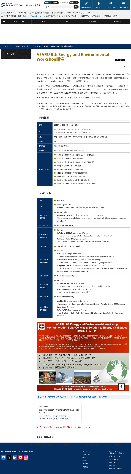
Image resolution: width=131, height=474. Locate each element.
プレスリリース (92, 445)
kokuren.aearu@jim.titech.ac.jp (56, 416)
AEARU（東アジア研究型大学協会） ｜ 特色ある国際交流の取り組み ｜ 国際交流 (73, 397)
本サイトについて (15, 445)
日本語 (47, 2)
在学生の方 (112, 466)
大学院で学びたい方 (114, 456)
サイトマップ (66, 445)
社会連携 (85, 464)
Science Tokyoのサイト (33, 16)
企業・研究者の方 (114, 459)
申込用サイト (59, 150)
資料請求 (118, 445)
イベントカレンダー (23, 46)
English (54, 2)
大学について (87, 454)
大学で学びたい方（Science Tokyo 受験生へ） (117, 452)
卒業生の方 (112, 462)
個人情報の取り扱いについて (41, 445)
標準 (71, 2)
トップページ (6, 46)
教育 (84, 457)
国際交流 (85, 467)
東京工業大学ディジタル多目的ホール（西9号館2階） (73, 129)
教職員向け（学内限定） (116, 469)
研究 (84, 461)
